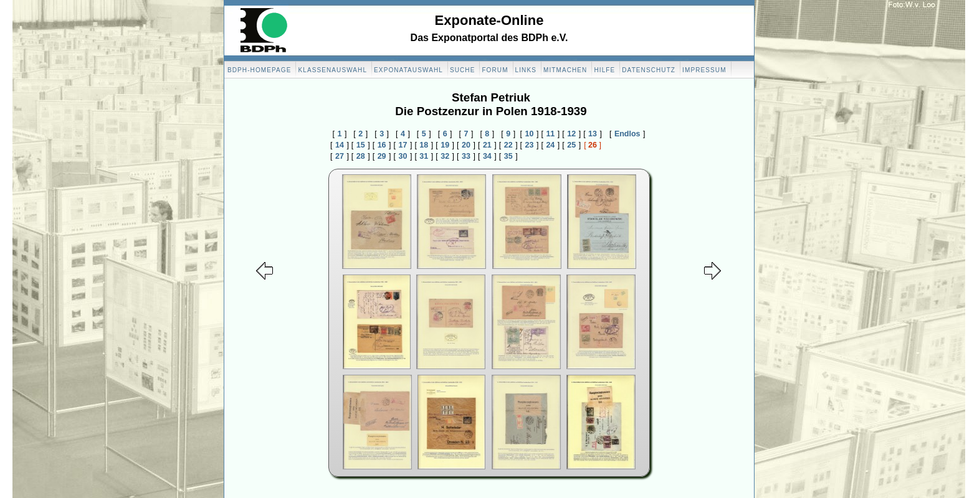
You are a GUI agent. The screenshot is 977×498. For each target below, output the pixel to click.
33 (466, 156)
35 (508, 156)
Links (525, 70)
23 (529, 145)
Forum (495, 70)
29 (382, 156)
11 (550, 133)
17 (403, 145)
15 (360, 145)
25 (571, 145)
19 (445, 145)
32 (445, 156)
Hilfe (604, 70)
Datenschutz (648, 70)
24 (550, 145)
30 (403, 156)
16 (382, 145)
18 (423, 145)
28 (360, 156)
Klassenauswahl (332, 70)
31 (423, 156)
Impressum (704, 70)
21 (487, 145)
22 (508, 145)
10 (529, 133)
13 (592, 133)
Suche (462, 70)
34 (487, 156)
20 (466, 145)
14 (339, 145)
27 (339, 156)
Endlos (627, 133)
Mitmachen (565, 70)
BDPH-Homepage (259, 70)
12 (571, 133)
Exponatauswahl (408, 70)
